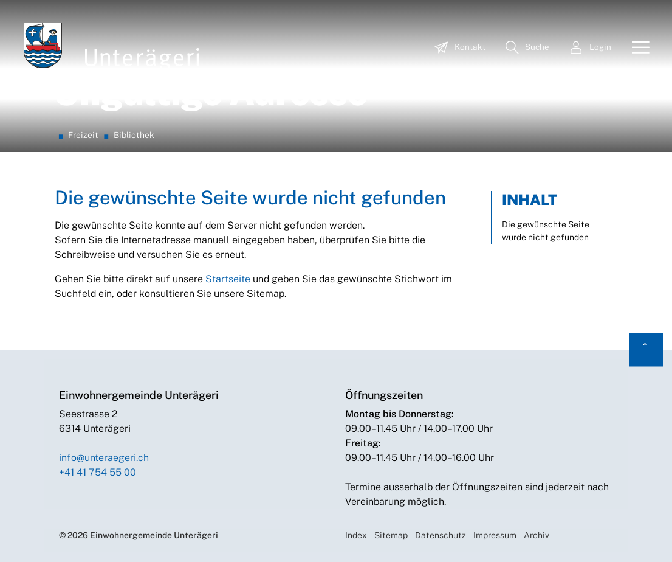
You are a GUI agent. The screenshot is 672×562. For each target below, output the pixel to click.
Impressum (494, 535)
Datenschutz (440, 535)
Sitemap (391, 535)
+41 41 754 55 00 (97, 472)
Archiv (536, 535)
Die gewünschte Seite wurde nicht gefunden (545, 231)
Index (356, 535)
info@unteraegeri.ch (104, 457)
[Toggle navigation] (636, 48)
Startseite (227, 279)
